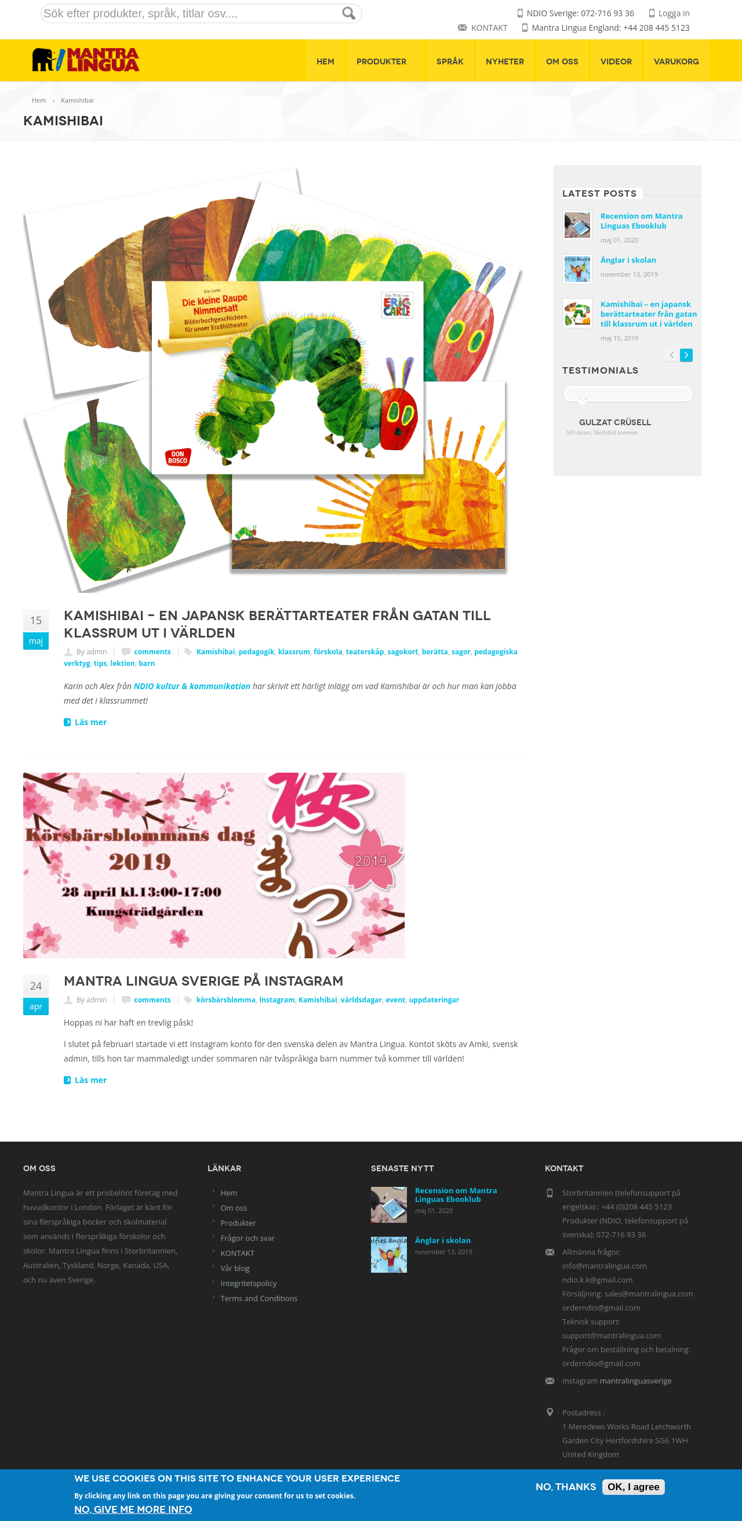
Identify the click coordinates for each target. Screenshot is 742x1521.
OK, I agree (634, 1487)
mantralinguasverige (636, 1380)
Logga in (674, 13)
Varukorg (676, 62)
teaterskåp (365, 652)
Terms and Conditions (259, 1298)
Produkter (385, 62)
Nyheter (505, 62)
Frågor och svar (248, 1238)
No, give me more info (133, 1510)
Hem (325, 62)
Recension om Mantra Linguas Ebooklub (642, 221)
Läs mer (91, 722)
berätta (435, 652)
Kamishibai (216, 652)
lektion (123, 664)
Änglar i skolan (628, 260)
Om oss (562, 62)
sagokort (403, 652)
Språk (450, 62)
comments (152, 652)
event (395, 1000)
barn (147, 664)
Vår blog (235, 1268)
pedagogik (257, 652)
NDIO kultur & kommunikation (192, 686)
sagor (461, 652)
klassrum (294, 652)
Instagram (277, 1000)
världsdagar (361, 1000)
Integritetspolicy (249, 1283)
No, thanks (566, 1487)
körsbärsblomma (226, 1000)
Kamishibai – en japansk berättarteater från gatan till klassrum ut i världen (649, 314)
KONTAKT (489, 28)
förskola (328, 652)
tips (100, 664)
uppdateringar (434, 1000)
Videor (616, 62)
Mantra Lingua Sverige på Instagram (204, 981)
